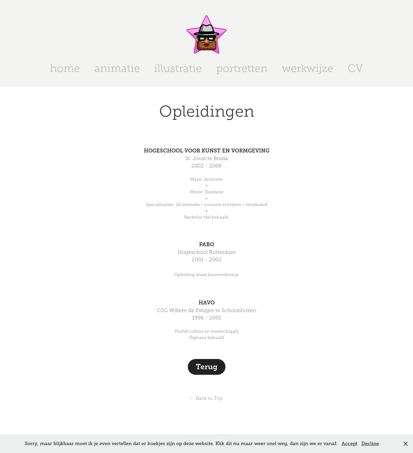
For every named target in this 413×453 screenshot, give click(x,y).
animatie (117, 68)
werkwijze (307, 68)
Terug (207, 366)
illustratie (178, 68)
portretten (242, 68)
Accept (349, 443)
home (65, 68)
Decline (370, 443)
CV (355, 68)
